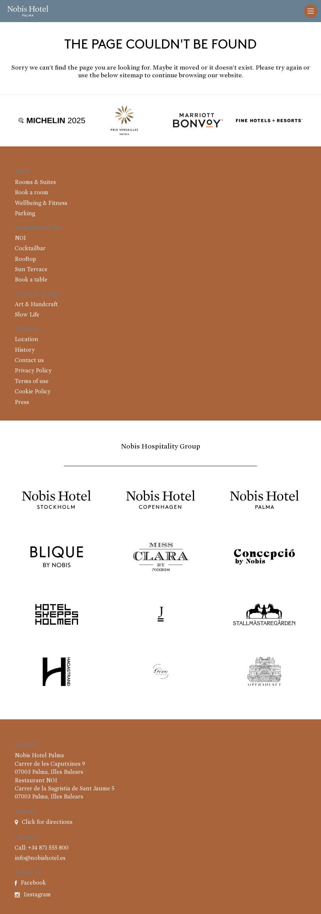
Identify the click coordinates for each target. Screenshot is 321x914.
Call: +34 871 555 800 (41, 848)
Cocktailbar (30, 249)
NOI (20, 238)
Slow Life (27, 315)
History (25, 350)
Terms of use (32, 382)
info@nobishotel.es (40, 858)
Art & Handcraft (36, 305)
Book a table (31, 280)
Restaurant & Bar (38, 228)
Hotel (22, 172)
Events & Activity (37, 294)
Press (22, 402)
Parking (25, 214)
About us (27, 329)
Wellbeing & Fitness (41, 203)
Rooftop (25, 259)
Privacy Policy (33, 371)
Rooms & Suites (35, 182)
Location (26, 340)
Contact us (29, 361)
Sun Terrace (31, 270)
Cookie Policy (32, 392)
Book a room (31, 193)
